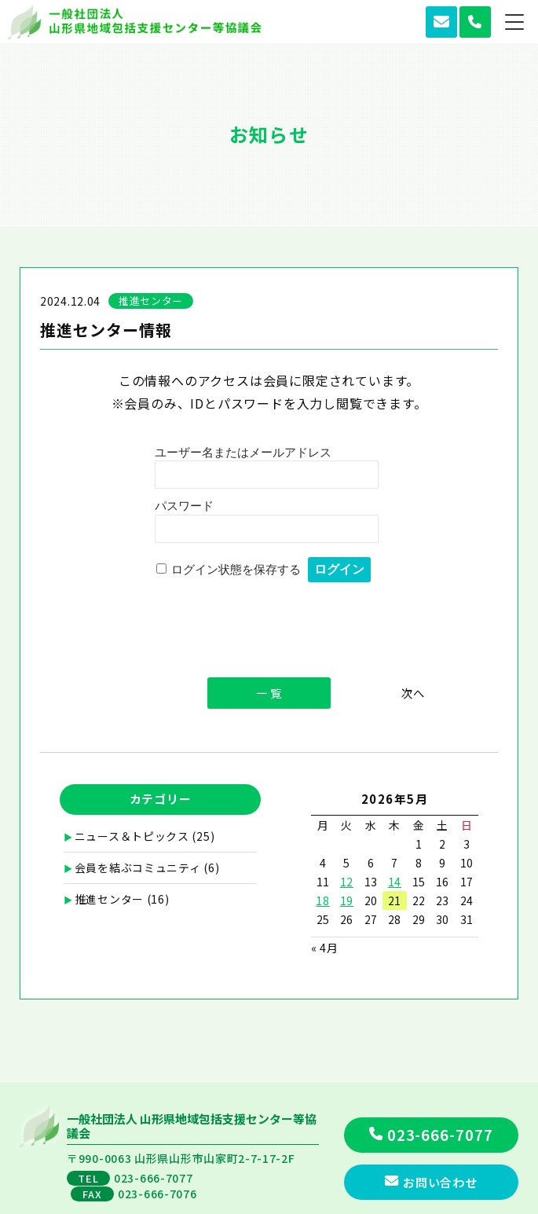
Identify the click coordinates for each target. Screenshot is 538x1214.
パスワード (184, 506)
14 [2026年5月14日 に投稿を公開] (394, 881)
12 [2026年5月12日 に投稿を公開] (346, 881)
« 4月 (325, 947)
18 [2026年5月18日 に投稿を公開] (322, 900)
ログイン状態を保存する (236, 569)
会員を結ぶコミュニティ (138, 867)
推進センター (109, 899)
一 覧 (269, 692)
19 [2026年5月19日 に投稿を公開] (346, 900)
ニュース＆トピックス (132, 836)
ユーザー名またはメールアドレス (243, 452)
